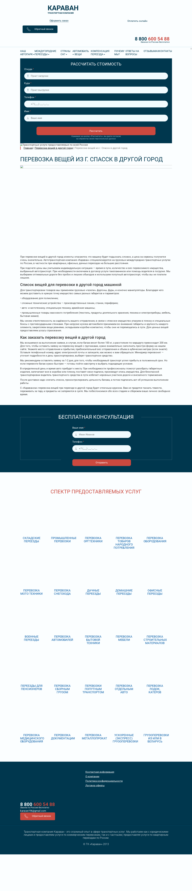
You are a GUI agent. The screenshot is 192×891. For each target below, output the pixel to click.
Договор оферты (95, 785)
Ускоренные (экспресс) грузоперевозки (125, 738)
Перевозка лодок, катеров (155, 689)
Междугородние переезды (45, 53)
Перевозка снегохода (62, 592)
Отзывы (149, 51)
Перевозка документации (63, 736)
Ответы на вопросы (132, 53)
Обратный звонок (40, 29)
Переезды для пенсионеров (31, 687)
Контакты (165, 51)
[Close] (191, 48)
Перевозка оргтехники (93, 539)
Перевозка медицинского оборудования (32, 738)
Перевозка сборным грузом (62, 689)
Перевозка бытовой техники (93, 640)
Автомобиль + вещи (81, 53)
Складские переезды (31, 539)
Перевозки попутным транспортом (93, 689)
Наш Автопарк (26, 53)
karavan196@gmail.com (33, 810)
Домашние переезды (124, 592)
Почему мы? (119, 53)
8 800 (96, 40)
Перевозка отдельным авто (124, 689)
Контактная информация (99, 772)
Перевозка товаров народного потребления (124, 542)
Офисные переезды (154, 592)
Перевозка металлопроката (95, 736)
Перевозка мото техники (31, 592)
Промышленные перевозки (64, 539)
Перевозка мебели (124, 638)
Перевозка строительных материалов (155, 640)
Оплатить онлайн (137, 21)
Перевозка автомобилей (62, 638)
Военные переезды (31, 638)
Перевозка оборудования (155, 539)
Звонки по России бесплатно (34, 807)
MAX (156, 51)
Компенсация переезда (100, 53)
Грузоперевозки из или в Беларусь (156, 738)
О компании (92, 776)
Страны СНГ (65, 53)
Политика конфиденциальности (104, 781)
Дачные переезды (93, 592)
